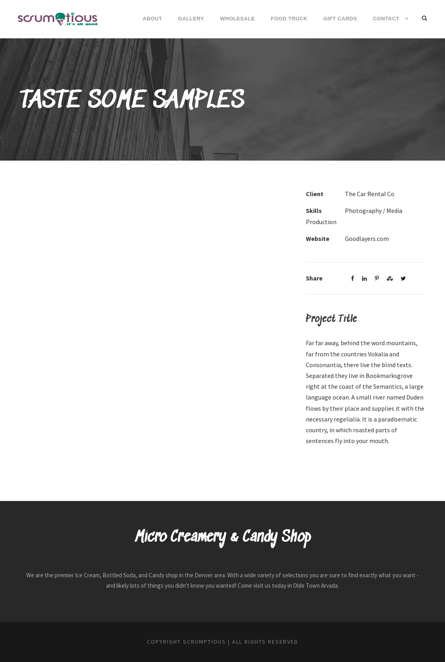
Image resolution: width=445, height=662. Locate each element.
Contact (386, 19)
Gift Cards (340, 19)
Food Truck (289, 19)
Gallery (191, 19)
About (152, 19)
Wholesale (237, 19)
